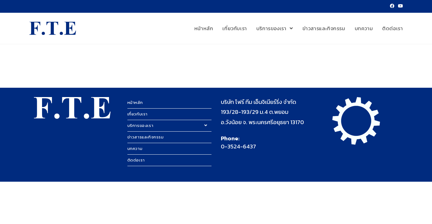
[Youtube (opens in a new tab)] (399, 6)
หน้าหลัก (135, 102)
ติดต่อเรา (136, 160)
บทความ (135, 149)
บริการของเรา (169, 125)
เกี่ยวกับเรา (137, 114)
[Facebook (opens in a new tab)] (392, 6)
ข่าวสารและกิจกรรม (145, 137)
